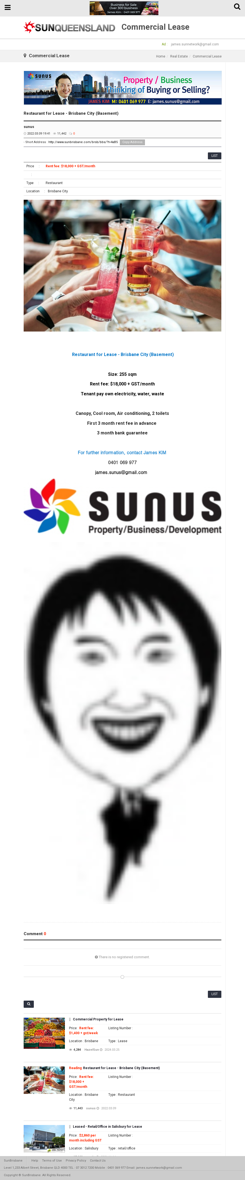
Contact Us (98, 1160)
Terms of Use (52, 1160)
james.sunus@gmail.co (119, 472)
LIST (214, 156)
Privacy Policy (76, 1160)
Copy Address (132, 142)
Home (160, 56)
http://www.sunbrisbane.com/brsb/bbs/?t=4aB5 (83, 142)
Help (34, 1160)
